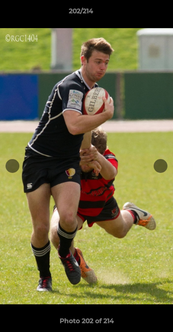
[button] (139, 13)
